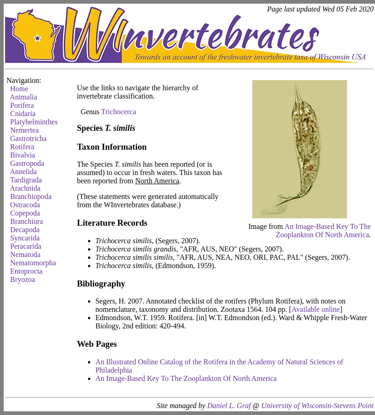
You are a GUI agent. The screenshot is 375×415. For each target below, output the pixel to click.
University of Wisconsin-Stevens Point (317, 405)
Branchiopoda (31, 196)
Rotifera (22, 147)
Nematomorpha (33, 263)
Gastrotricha (28, 138)
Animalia (23, 97)
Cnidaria (22, 113)
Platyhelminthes (34, 122)
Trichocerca (118, 112)
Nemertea (24, 130)
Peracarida (25, 246)
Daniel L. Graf (229, 405)
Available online (316, 309)
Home (19, 89)
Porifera (22, 105)
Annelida (23, 171)
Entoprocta (26, 271)
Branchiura (26, 221)
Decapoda (25, 230)
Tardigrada (26, 180)
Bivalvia (22, 155)
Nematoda (25, 254)
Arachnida (25, 188)
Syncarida (25, 238)
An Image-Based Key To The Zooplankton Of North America (323, 230)
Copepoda (25, 213)
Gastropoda (27, 163)
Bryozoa (22, 279)
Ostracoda (25, 205)
